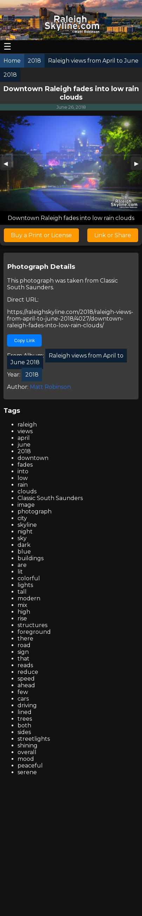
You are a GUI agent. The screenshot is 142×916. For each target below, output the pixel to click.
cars (23, 698)
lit (20, 571)
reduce (28, 672)
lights (25, 585)
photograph (35, 511)
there (25, 638)
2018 (24, 451)
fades (25, 464)
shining (28, 745)
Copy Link (24, 340)
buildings (30, 558)
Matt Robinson (50, 387)
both (24, 725)
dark (24, 545)
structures (32, 625)
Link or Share (112, 235)
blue (24, 551)
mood (26, 759)
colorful (29, 578)
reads (25, 665)
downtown (33, 458)
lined (25, 712)
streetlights (34, 738)
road (24, 645)
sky (22, 538)
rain (23, 484)
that (23, 658)
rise (22, 618)
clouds (27, 491)
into (23, 471)
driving (27, 705)
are (22, 565)
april (24, 438)
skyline (27, 525)
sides (24, 732)
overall (27, 752)
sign (23, 652)
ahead (26, 685)
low (23, 478)
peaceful (30, 765)
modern (29, 598)
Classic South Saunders (50, 498)
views (25, 431)
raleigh (27, 424)
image (26, 504)
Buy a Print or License (41, 235)
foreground (34, 631)
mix (22, 605)
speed (26, 678)
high (24, 611)
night (25, 531)
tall (22, 591)
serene (27, 772)
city (22, 518)
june (24, 444)
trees (25, 718)
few (23, 692)
